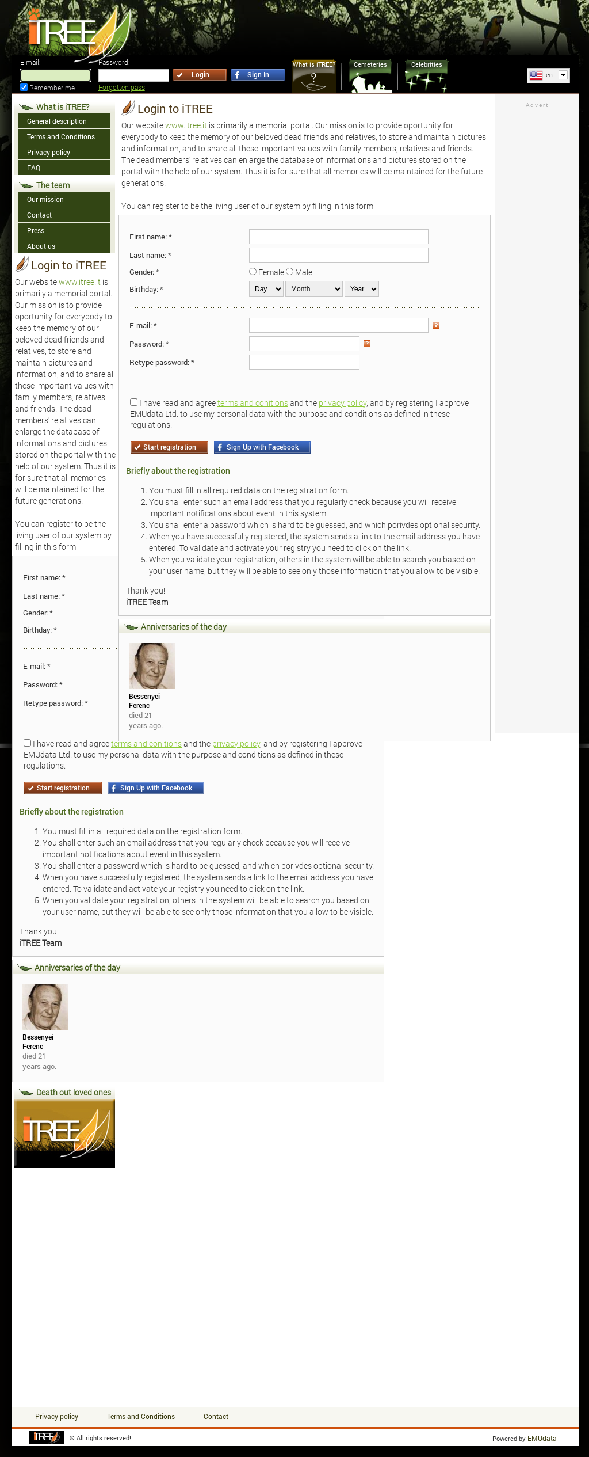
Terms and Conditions (141, 1416)
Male (303, 272)
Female (271, 272)
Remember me (52, 87)
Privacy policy (56, 1416)
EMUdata (542, 1438)
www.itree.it (80, 281)
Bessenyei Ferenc (37, 1041)
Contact (216, 1416)
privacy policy (342, 402)
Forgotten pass (121, 87)
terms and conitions (252, 402)
